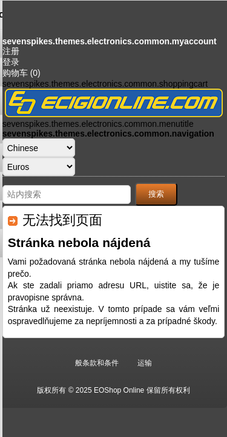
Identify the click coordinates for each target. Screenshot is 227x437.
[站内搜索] (66, 194)
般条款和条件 (97, 363)
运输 (144, 363)
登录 (10, 62)
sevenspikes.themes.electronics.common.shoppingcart (105, 84)
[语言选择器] (38, 147)
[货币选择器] (38, 166)
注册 (10, 51)
